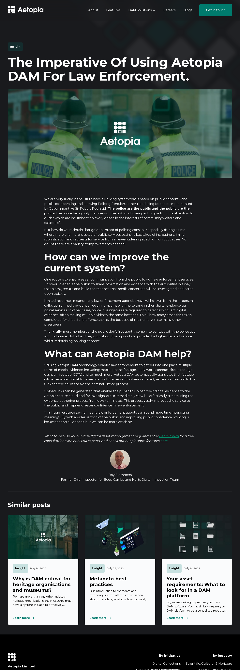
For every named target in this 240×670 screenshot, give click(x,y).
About (93, 10)
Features (113, 10)
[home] (25, 10)
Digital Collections (166, 663)
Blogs (187, 10)
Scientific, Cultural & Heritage (209, 663)
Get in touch (216, 10)
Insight (15, 46)
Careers (169, 10)
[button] (141, 10)
